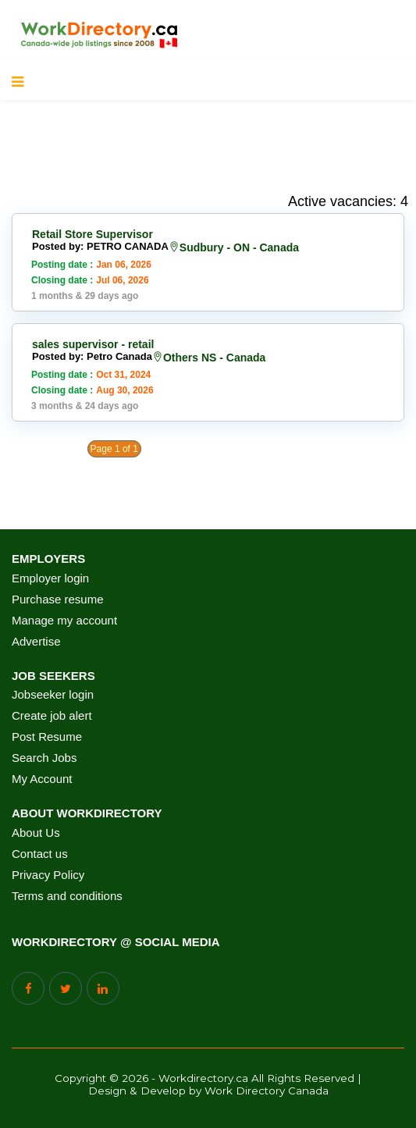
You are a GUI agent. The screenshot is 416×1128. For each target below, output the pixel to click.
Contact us (40, 854)
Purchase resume (58, 599)
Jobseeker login (53, 694)
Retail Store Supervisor (92, 234)
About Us (36, 833)
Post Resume (47, 737)
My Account (42, 779)
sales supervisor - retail (93, 344)
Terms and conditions (67, 896)
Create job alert (52, 716)
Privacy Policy (48, 875)
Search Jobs (44, 758)
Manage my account (64, 620)
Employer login (50, 578)
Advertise (36, 641)
